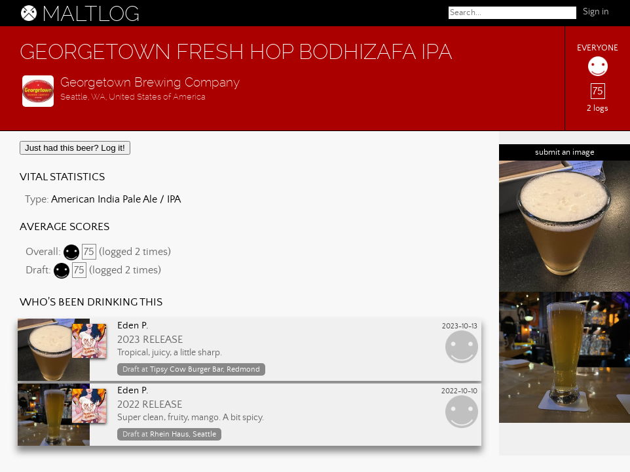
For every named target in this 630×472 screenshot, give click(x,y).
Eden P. (133, 326)
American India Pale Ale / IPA (116, 199)
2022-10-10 (459, 391)
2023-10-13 (459, 326)
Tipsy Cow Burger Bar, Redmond (205, 369)
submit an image (565, 152)
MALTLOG (90, 13)
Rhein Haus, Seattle (183, 434)
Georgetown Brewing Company (150, 82)
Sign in (596, 12)
